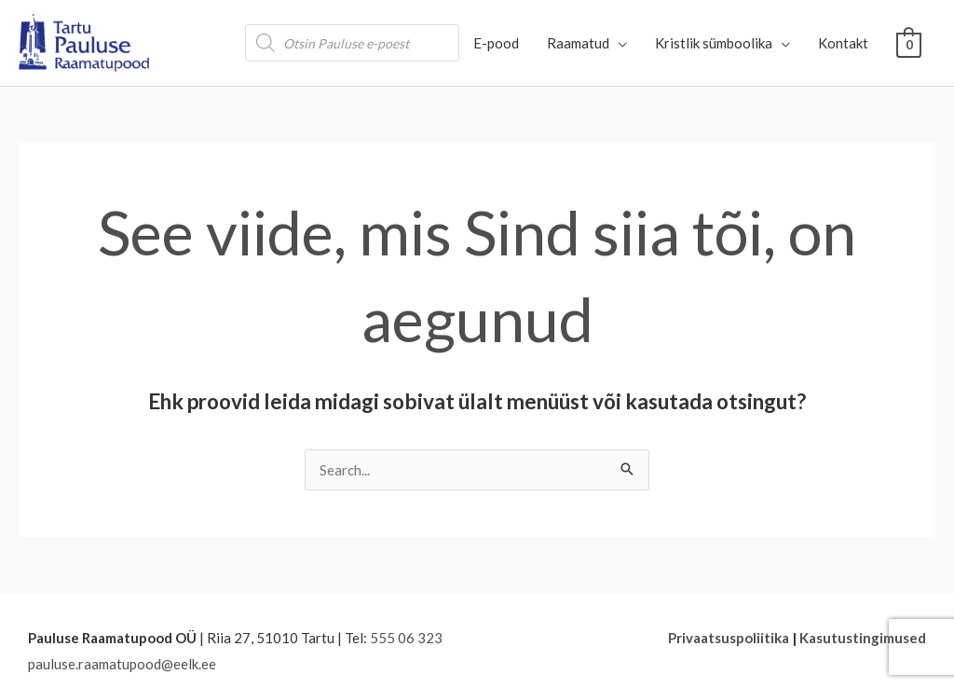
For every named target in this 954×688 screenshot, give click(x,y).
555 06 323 (406, 637)
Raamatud (578, 42)
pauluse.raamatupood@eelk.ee (122, 663)
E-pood (496, 42)
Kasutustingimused (862, 637)
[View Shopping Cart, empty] (908, 42)
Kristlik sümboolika (713, 42)
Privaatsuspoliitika (728, 637)
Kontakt (843, 42)
